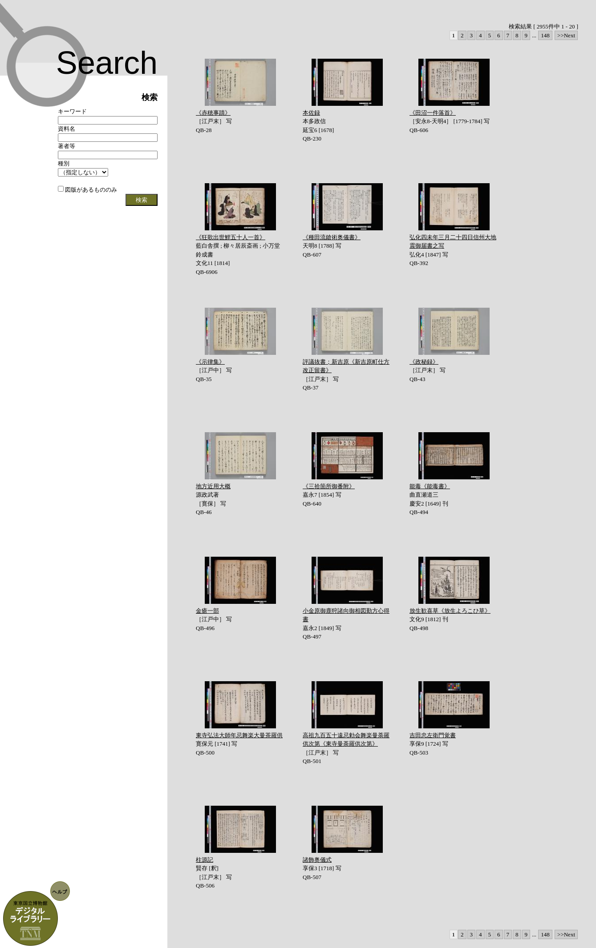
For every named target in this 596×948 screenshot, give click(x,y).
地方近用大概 (213, 486)
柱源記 (204, 859)
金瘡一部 (207, 610)
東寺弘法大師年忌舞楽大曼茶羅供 (239, 735)
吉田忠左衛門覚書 (432, 735)
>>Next (566, 35)
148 (545, 35)
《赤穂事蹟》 (213, 112)
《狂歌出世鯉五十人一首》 (230, 237)
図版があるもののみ (87, 189)
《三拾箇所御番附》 (329, 486)
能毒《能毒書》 (429, 486)
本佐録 (311, 112)
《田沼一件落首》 (432, 112)
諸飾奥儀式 (317, 859)
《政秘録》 (423, 361)
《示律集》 (210, 361)
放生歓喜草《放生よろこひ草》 (450, 610)
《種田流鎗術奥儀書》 (332, 237)
